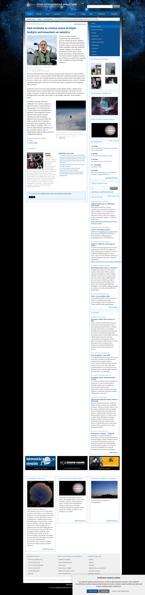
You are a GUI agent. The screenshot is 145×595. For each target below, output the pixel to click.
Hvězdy (93, 33)
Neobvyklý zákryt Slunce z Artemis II (104, 268)
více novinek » (113, 307)
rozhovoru (107, 236)
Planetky (91, 565)
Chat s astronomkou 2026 (100, 296)
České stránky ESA (33, 571)
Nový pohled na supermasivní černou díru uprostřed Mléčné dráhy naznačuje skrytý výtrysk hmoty (71, 174)
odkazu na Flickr (113, 286)
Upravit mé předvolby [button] (120, 591)
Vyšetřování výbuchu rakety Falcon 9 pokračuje (104, 400)
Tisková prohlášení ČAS (35, 559)
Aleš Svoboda (59, 193)
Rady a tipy (61, 565)
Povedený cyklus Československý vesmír (103, 378)
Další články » (113, 452)
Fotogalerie (71, 14)
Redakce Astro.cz (106, 375)
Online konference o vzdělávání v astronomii (103, 204)
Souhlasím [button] (93, 591)
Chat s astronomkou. (107, 304)
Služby (83, 14)
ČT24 (30, 140)
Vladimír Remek (45, 193)
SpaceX (52, 193)
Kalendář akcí (96, 142)
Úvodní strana (31, 19)
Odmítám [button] (104, 591)
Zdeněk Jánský (105, 353)
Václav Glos (104, 431)
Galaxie (91, 562)
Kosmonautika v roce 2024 (100, 355)
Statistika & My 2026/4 (106, 232)
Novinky (39, 14)
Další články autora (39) (65, 153)
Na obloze (57, 14)
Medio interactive (62, 587)
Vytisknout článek (81, 24)
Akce (47, 14)
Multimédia (95, 45)
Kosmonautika (48, 19)
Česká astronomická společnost (39, 580)
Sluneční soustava (97, 30)
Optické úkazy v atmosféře (97, 568)
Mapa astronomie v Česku (66, 571)
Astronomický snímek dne (101, 93)
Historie (93, 55)
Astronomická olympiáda (35, 565)
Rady (91, 14)
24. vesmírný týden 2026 (36, 479)
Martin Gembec (105, 242)
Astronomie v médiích (64, 568)
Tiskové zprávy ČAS (34, 562)
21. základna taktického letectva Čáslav (39, 70)
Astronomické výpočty (65, 562)
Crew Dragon (36, 193)
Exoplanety (95, 36)
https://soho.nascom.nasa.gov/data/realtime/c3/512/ (107, 262)
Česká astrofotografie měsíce (103, 119)
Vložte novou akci (114, 141)
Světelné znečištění (97, 42)
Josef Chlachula (105, 227)
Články (29, 14)
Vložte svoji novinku (113, 196)
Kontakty (114, 14)
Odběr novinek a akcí (99, 183)
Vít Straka (103, 317)
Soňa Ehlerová (105, 201)
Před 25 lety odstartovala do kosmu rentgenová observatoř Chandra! (70, 169)
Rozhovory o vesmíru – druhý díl (102, 433)
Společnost (101, 14)
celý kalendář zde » (111, 178)
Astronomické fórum (64, 573)
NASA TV (30, 573)
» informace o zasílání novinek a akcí (102, 192)
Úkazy (93, 23)
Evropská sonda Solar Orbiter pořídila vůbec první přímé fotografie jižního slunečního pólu (73, 156)
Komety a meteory (94, 573)
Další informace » (48, 549)
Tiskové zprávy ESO (34, 568)
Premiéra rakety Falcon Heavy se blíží (103, 320)
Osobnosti (94, 48)
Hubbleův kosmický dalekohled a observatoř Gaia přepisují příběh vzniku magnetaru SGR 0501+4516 (72, 160)
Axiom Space (62, 137)
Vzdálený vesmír (96, 39)
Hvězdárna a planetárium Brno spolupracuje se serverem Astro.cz (71, 580)
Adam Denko (40, 24)
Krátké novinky (97, 197)
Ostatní (93, 51)
